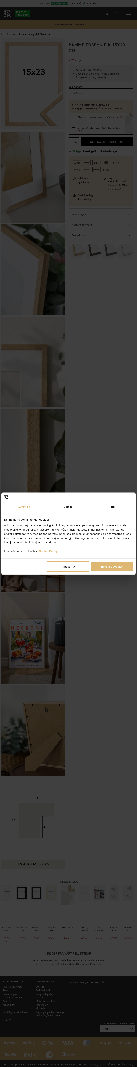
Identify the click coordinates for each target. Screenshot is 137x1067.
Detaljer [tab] (68, 506)
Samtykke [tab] (23, 506)
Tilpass (68, 566)
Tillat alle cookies (112, 566)
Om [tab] (113, 506)
